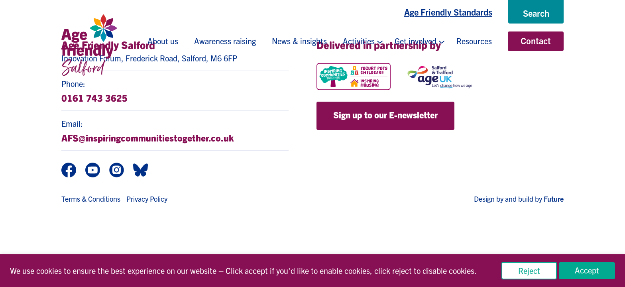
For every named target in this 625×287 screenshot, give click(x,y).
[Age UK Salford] (440, 76)
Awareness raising (225, 41)
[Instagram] (116, 171)
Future (554, 198)
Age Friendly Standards (448, 11)
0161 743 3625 (94, 98)
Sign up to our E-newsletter (385, 114)
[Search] (536, 13)
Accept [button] (587, 270)
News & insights (299, 41)
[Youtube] (92, 171)
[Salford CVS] (526, 76)
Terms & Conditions (90, 198)
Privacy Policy (146, 198)
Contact (536, 40)
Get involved (415, 41)
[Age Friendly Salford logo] (89, 45)
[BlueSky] (140, 171)
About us (162, 41)
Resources (474, 41)
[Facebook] (68, 171)
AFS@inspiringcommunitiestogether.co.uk (147, 138)
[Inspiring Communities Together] (353, 76)
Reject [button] (529, 270)
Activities (359, 41)
